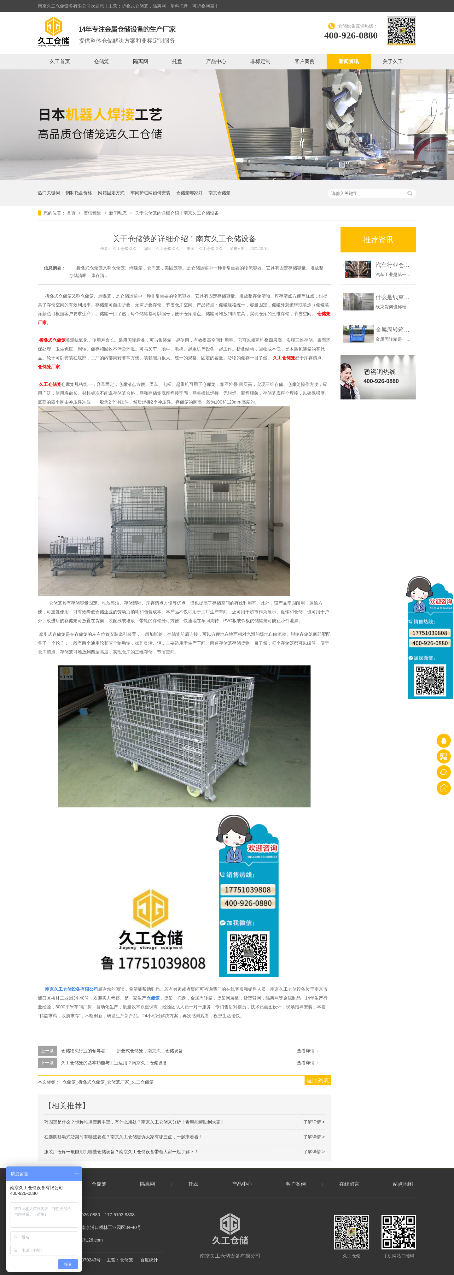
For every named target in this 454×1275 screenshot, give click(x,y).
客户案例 (304, 61)
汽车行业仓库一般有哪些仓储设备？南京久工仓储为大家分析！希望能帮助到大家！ (394, 265)
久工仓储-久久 (125, 248)
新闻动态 (118, 212)
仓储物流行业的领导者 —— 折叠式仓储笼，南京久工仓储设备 (122, 1050)
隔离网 (140, 61)
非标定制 (260, 61)
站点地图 (403, 1184)
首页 (72, 212)
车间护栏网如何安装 (150, 192)
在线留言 (349, 1184)
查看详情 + (307, 1050)
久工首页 (60, 61)
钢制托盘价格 (79, 192)
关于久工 (393, 61)
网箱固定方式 (111, 192)
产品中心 (216, 61)
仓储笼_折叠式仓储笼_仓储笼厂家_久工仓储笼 (108, 1081)
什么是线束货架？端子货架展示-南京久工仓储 (394, 297)
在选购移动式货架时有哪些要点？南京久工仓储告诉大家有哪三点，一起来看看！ (123, 1136)
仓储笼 (101, 61)
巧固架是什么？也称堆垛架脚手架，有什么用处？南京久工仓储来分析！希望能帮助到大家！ (134, 1121)
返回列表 (317, 1080)
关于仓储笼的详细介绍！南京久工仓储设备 (177, 212)
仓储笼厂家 (49, 366)
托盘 (177, 61)
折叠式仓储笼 (52, 340)
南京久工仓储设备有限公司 (230, 1236)
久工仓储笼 (284, 357)
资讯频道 (93, 212)
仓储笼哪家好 (189, 192)
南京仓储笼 (219, 192)
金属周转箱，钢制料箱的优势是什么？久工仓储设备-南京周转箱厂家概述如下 (394, 330)
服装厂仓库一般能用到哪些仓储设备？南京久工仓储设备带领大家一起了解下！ (121, 1151)
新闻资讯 (349, 61)
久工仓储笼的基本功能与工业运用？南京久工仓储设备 (114, 1062)
